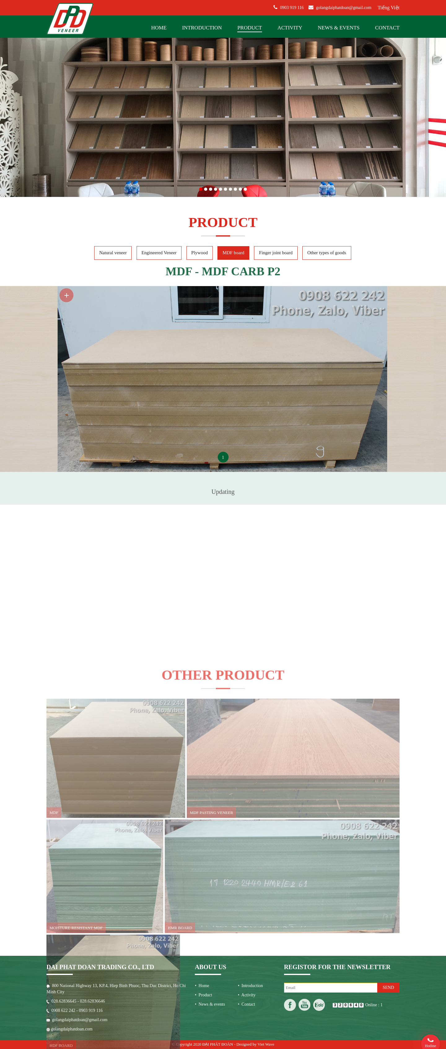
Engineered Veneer (159, 106)
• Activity (247, 835)
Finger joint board (275, 106)
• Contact (246, 844)
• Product (203, 835)
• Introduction (250, 826)
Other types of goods (326, 106)
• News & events (210, 844)
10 (245, 28)
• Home (202, 826)
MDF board (233, 106)
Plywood (199, 106)
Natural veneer (113, 106)
